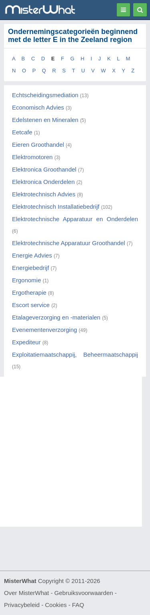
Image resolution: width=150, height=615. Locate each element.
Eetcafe (22, 132)
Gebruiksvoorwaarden (83, 592)
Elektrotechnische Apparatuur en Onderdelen (75, 219)
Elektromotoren (32, 157)
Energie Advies (32, 255)
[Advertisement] (75, 452)
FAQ (78, 604)
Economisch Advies (38, 107)
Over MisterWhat (26, 592)
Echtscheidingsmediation (45, 95)
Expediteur (26, 342)
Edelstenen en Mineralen (45, 119)
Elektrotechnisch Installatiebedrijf (55, 206)
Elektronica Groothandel (44, 169)
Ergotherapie (29, 292)
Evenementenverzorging (44, 329)
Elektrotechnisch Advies (43, 194)
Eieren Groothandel (38, 144)
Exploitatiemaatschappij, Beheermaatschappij (75, 354)
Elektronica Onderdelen (43, 181)
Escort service (31, 305)
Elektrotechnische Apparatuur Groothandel (68, 243)
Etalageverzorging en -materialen (56, 317)
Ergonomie (26, 280)
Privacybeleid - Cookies (35, 604)
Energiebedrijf (30, 267)
